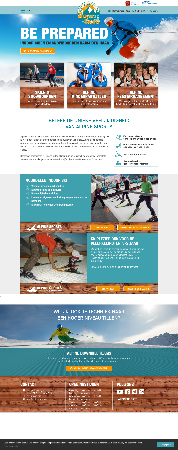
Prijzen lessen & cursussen (134, 227)
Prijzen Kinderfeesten (137, 288)
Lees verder (102, 227)
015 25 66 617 (34, 396)
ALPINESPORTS (127, 399)
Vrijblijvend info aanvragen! (89, 368)
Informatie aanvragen (37, 50)
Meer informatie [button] (11, 446)
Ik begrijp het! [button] (166, 445)
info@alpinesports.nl (37, 399)
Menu (26, 10)
